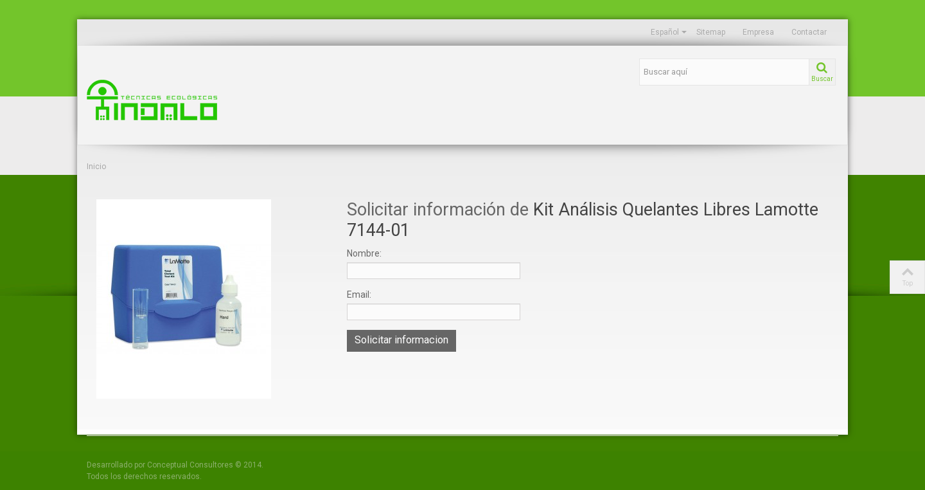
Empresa (758, 32)
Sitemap (710, 32)
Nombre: (364, 253)
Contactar (809, 32)
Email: (359, 294)
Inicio (96, 166)
